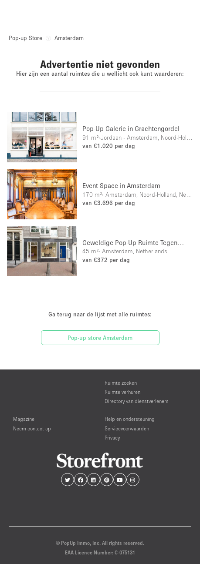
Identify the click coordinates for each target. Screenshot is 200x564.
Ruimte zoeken (121, 383)
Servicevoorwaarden (127, 428)
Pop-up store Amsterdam (100, 337)
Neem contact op (32, 428)
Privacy (112, 437)
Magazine (23, 419)
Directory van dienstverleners (137, 401)
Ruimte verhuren (122, 392)
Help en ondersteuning (130, 419)
